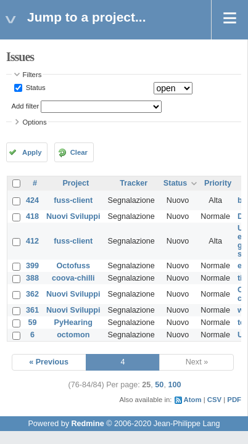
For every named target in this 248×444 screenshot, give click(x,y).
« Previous (48, 362)
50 (159, 384)
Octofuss (73, 265)
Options (35, 122)
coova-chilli (73, 278)
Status (35, 87)
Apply (31, 152)
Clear (79, 152)
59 (32, 322)
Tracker (133, 183)
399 (32, 265)
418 (32, 216)
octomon (73, 335)
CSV (214, 399)
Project (75, 183)
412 (32, 241)
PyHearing (73, 322)
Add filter (25, 106)
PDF (234, 399)
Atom (193, 399)
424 (32, 200)
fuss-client (73, 200)
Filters (32, 74)
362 (32, 294)
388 (32, 278)
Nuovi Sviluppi (73, 216)
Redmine (87, 423)
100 (174, 384)
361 (32, 310)
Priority (217, 183)
